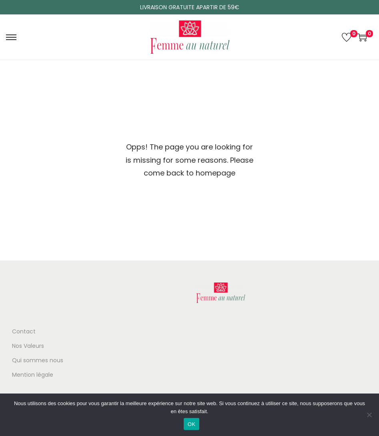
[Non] (369, 415)
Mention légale (32, 375)
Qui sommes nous (37, 360)
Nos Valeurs (28, 346)
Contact (24, 331)
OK (191, 424)
